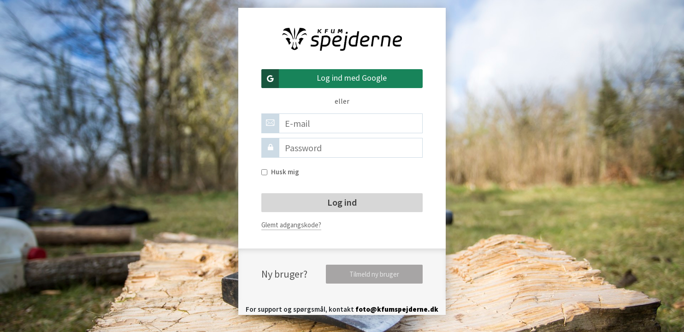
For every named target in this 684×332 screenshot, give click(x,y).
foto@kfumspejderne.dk (396, 309)
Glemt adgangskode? (291, 224)
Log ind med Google (324, 78)
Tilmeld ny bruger (374, 274)
